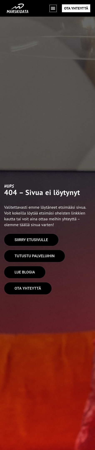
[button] (53, 8)
